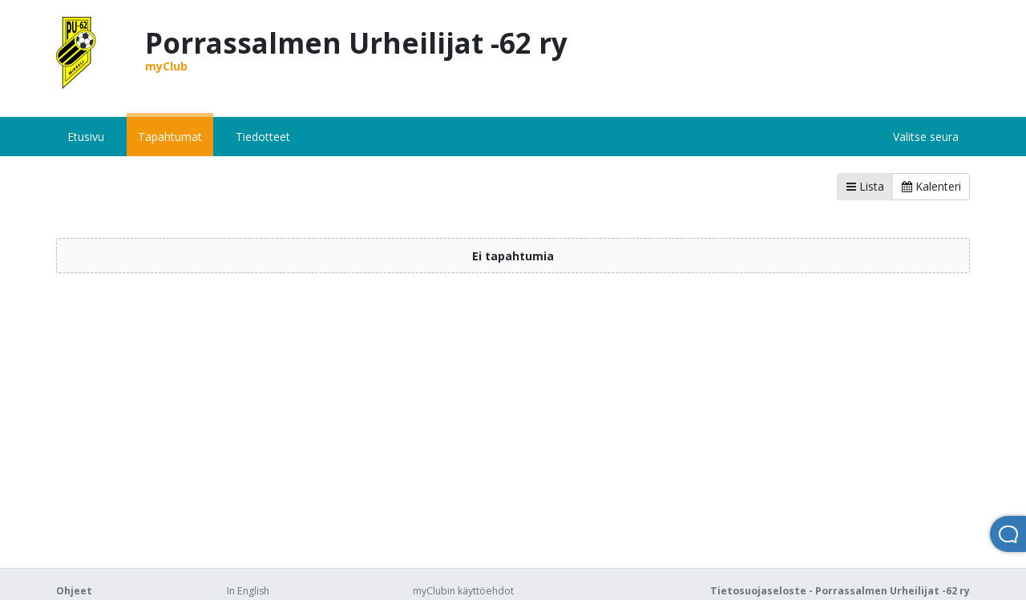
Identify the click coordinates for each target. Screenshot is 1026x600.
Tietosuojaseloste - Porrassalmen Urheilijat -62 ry (840, 591)
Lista (865, 186)
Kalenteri (931, 186)
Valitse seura (926, 136)
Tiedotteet (263, 136)
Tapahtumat (170, 136)
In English (248, 591)
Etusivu (85, 136)
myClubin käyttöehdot (463, 591)
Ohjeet (74, 591)
